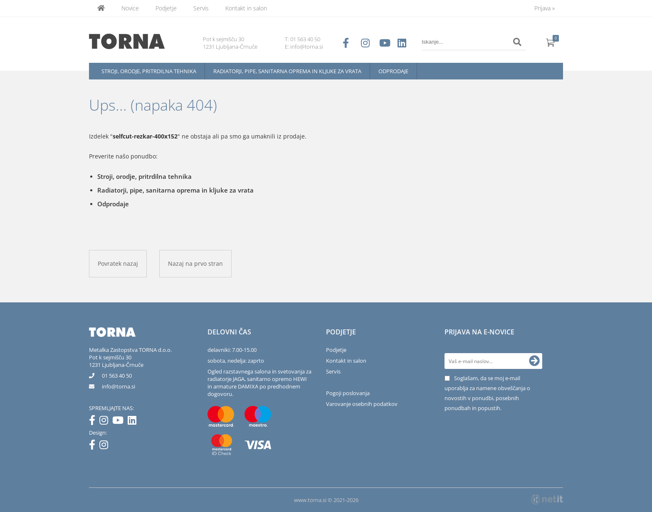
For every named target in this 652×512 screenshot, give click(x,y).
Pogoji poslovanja (348, 393)
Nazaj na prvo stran (195, 263)
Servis (201, 8)
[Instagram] (105, 421)
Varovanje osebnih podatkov (362, 404)
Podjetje (166, 8)
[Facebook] (94, 421)
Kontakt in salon (246, 8)
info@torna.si (306, 46)
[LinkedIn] (134, 421)
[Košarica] (550, 42)
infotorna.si (118, 386)
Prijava (544, 8)
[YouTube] (120, 421)
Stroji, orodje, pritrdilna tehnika (148, 71)
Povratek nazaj (118, 263)
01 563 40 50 (305, 39)
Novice (130, 8)
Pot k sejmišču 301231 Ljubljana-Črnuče (116, 361)
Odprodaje (393, 71)
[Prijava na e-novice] (534, 361)
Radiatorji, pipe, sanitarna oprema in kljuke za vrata (287, 71)
